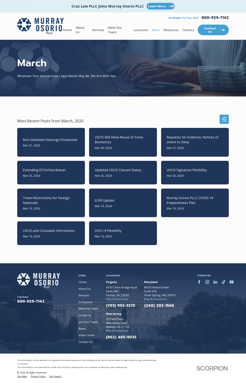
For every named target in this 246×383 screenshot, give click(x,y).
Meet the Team (88, 308)
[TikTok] (223, 282)
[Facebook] (199, 282)
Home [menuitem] (67, 30)
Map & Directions (117, 299)
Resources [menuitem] (171, 30)
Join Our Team (88, 322)
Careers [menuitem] (188, 30)
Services (84, 295)
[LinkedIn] (215, 282)
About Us (85, 289)
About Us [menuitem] (80, 29)
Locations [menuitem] (141, 30)
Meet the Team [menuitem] (115, 29)
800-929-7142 (215, 18)
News (82, 329)
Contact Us (86, 342)
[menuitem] (22, 376)
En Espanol (86, 302)
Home (83, 282)
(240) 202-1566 (159, 305)
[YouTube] (231, 282)
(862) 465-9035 (121, 337)
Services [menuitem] (98, 30)
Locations (85, 315)
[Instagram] (207, 282)
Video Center (87, 335)
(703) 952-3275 (120, 305)
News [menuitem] (156, 30)
